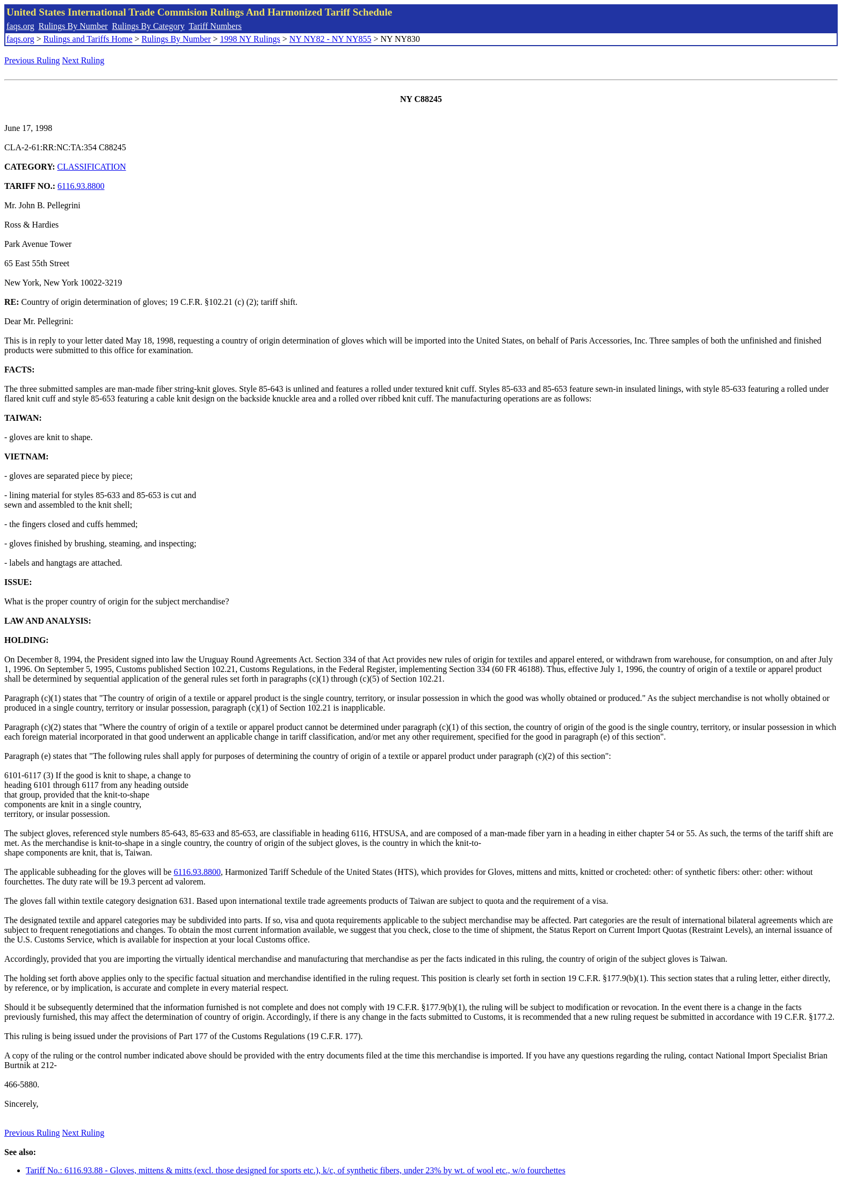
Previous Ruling (32, 60)
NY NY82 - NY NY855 (330, 38)
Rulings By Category (148, 26)
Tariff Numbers (215, 26)
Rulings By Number (73, 26)
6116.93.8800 (80, 186)
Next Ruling (83, 60)
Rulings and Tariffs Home (88, 38)
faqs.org (20, 26)
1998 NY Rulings (250, 38)
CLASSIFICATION (91, 166)
